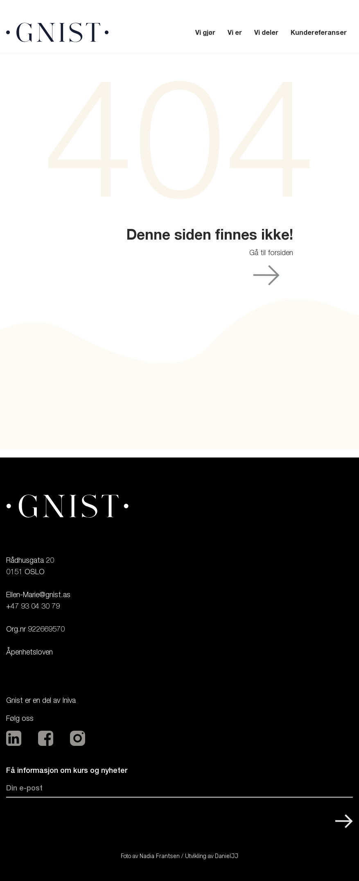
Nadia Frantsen (160, 856)
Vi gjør (205, 32)
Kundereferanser (319, 32)
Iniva (69, 700)
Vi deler (266, 32)
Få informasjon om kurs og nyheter (66, 770)
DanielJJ (226, 856)
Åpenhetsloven (29, 652)
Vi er (235, 32)
